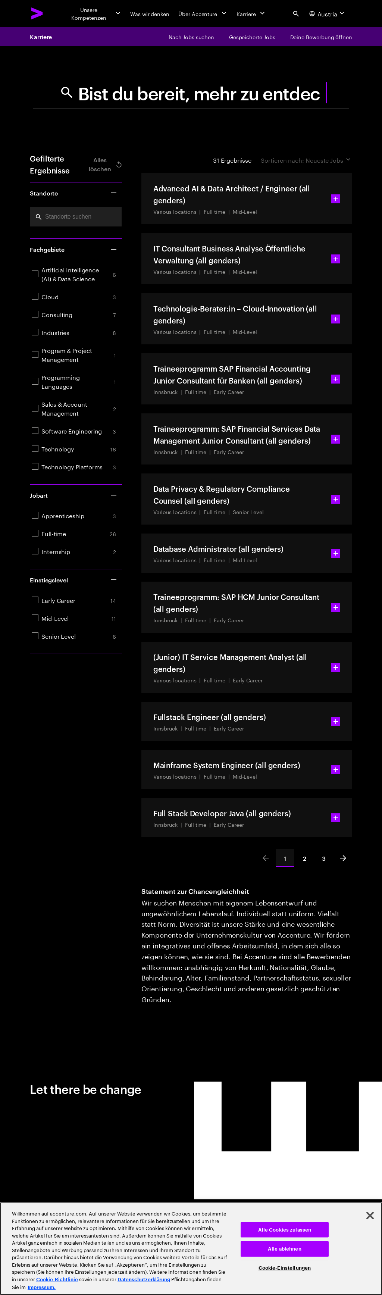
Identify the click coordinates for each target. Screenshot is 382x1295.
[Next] (343, 858)
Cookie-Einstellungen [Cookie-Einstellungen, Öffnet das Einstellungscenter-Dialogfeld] (285, 1267)
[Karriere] (251, 13)
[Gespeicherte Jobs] (252, 36)
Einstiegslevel (74, 580)
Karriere (41, 36)
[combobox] (76, 216)
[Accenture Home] (37, 13)
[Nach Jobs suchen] (191, 36)
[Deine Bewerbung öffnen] (321, 36)
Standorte (74, 193)
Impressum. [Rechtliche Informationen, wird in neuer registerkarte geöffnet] (42, 1287)
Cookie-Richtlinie (57, 1279)
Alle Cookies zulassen (284, 1229)
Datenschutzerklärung (144, 1279)
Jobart (74, 495)
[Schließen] (370, 1215)
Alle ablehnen (284, 1248)
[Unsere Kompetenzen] (93, 13)
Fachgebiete (74, 249)
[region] (191, 1248)
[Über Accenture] (203, 13)
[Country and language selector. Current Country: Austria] (327, 13)
